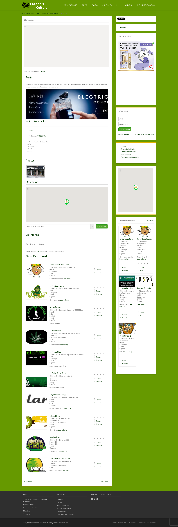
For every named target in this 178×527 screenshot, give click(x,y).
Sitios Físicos (30, 13)
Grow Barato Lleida (128, 239)
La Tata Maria (55, 330)
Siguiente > (105, 482)
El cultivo (26, 511)
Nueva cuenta (123, 134)
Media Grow (55, 437)
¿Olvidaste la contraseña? (144, 134)
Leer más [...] (67, 279)
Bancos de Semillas (128, 152)
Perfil (29, 77)
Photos (30, 160)
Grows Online (62, 512)
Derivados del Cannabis (130, 157)
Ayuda (95, 5)
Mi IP (119, 5)
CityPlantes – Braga (58, 394)
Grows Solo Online (128, 149)
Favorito (97, 273)
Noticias (60, 499)
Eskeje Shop (55, 416)
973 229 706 (41, 136)
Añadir (128, 5)
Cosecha (26, 514)
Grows (56, 13)
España (38, 13)
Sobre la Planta (28, 505)
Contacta (107, 5)
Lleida (51, 13)
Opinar (97, 270)
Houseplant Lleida (127, 288)
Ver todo (150, 221)
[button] (67, 202)
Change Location (145, 5)
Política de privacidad (119, 523)
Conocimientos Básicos (32, 508)
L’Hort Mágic (125, 336)
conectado (39, 251)
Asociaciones (126, 154)
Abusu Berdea (55, 307)
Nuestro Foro (70, 5)
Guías (84, 5)
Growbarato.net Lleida (59, 264)
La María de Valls (57, 286)
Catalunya (45, 13)
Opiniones (32, 234)
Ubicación (32, 182)
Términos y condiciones (147, 523)
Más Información (36, 121)
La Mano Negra (56, 352)
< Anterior (28, 482)
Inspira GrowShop (145, 288)
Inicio (23, 13)
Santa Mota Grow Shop (60, 458)
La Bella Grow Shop (58, 373)
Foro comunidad (63, 505)
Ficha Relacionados (38, 256)
